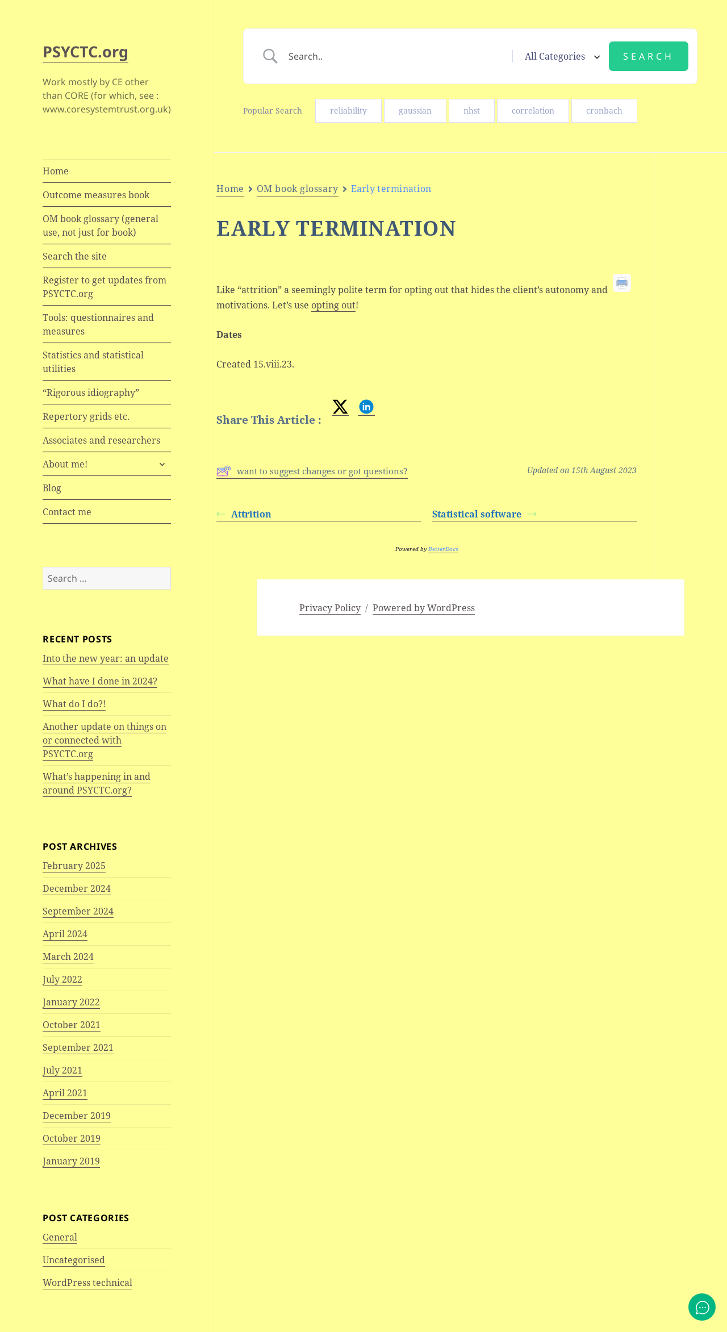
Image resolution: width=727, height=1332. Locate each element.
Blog (52, 488)
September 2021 (78, 1047)
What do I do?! (74, 704)
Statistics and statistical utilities (93, 362)
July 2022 (62, 979)
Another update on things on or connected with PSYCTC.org (104, 740)
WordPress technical (87, 1282)
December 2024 (77, 888)
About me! (65, 464)
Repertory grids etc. (86, 416)
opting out (333, 305)
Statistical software (484, 514)
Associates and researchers (101, 440)
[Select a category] (560, 56)
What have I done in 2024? (100, 681)
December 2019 (77, 1115)
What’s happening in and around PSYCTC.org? (97, 783)
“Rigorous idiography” (91, 392)
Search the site (75, 256)
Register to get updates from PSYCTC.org (104, 287)
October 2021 (72, 1024)
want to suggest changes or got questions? (312, 471)
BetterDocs (443, 549)
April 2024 (65, 934)
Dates (691, 236)
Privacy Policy (330, 608)
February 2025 (74, 865)
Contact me (67, 512)
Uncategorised (74, 1260)
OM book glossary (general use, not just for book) (100, 225)
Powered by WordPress (424, 608)
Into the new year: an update (106, 658)
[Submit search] (648, 56)
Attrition (243, 514)
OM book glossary (298, 188)
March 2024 (68, 956)
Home (56, 171)
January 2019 (71, 1161)
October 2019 (72, 1138)
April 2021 (65, 1093)
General (60, 1237)
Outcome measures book (96, 195)
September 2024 (78, 911)
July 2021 (62, 1070)
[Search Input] (396, 56)
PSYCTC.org (85, 51)
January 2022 (71, 1002)
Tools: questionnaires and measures (98, 324)
